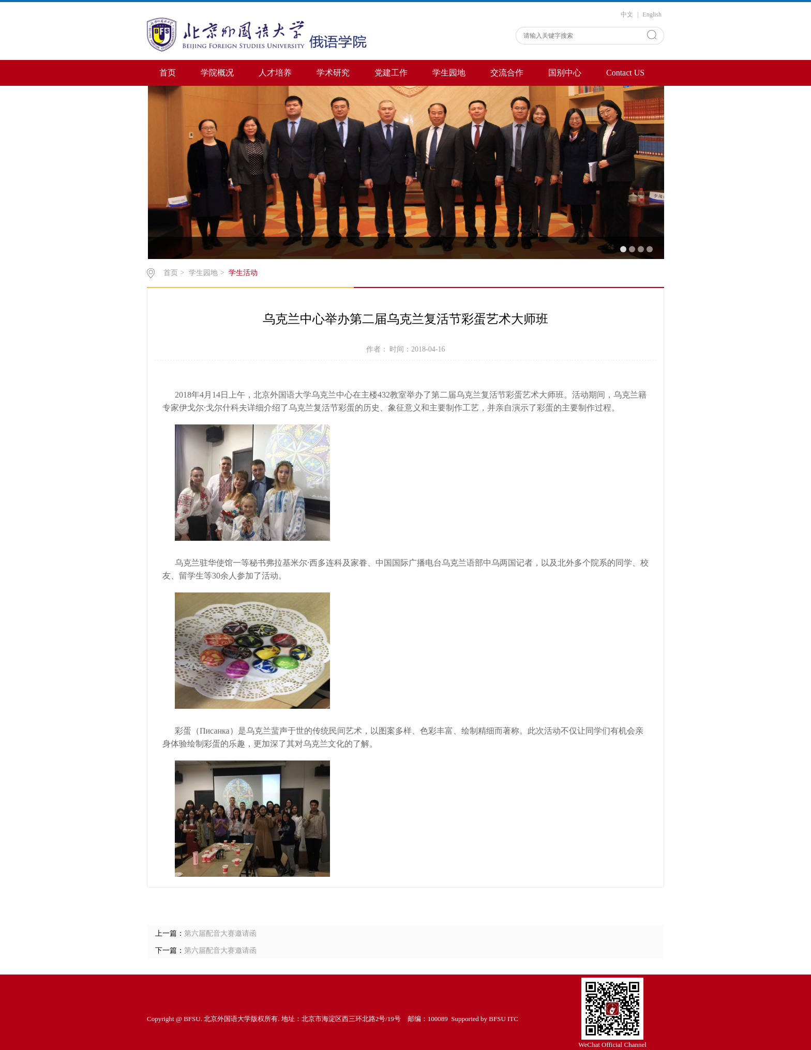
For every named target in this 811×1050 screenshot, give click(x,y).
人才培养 (275, 72)
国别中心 (564, 72)
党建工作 (391, 72)
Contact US (625, 72)
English (652, 14)
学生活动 (243, 273)
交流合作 (506, 72)
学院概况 (217, 72)
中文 (627, 14)
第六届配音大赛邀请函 (220, 933)
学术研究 (333, 72)
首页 (167, 72)
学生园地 (448, 72)
